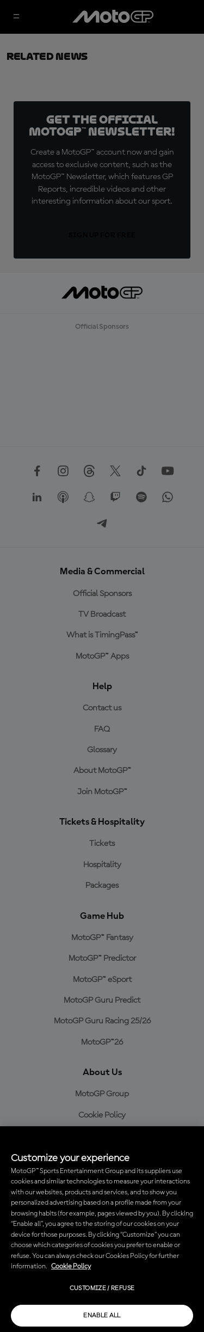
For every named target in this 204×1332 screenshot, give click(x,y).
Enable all (102, 1315)
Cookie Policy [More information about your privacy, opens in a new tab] (71, 1266)
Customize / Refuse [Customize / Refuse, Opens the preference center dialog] (102, 1288)
